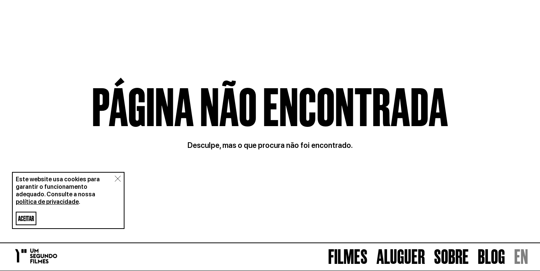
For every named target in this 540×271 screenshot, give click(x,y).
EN (521, 256)
